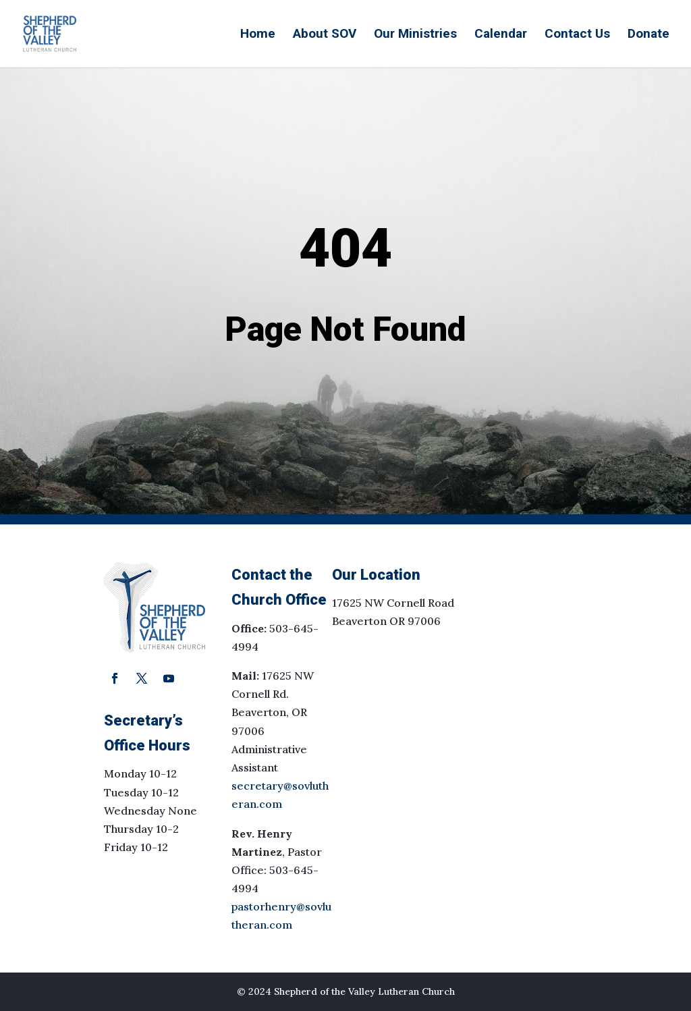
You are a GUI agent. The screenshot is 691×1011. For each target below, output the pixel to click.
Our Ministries (415, 35)
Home (257, 35)
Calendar (500, 35)
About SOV (324, 35)
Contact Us (577, 35)
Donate (648, 35)
